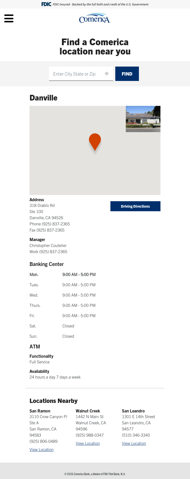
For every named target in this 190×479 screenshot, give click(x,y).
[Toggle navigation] (9, 18)
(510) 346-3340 (136, 434)
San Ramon (40, 410)
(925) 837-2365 (56, 223)
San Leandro (133, 410)
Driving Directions (135, 206)
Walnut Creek (88, 410)
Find (127, 74)
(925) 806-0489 (44, 441)
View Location (42, 449)
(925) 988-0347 (90, 434)
